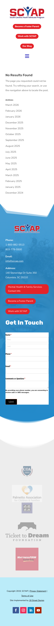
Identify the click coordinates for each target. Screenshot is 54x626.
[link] (27, 18)
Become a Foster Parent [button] (27, 26)
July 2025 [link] (10, 152)
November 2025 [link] (14, 128)
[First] (27, 339)
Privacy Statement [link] (38, 591)
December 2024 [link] (14, 192)
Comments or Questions (18, 378)
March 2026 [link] (12, 105)
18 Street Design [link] (36, 600)
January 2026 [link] (12, 116)
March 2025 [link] (12, 175)
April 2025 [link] (11, 169)
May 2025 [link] (11, 163)
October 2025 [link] (13, 134)
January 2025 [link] (12, 187)
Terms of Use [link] (27, 595)
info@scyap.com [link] (14, 261)
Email (11, 366)
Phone (11, 354)
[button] (16, 610)
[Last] (27, 346)
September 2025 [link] (14, 140)
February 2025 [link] (13, 181)
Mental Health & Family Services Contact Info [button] (25, 288)
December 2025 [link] (14, 122)
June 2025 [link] (11, 157)
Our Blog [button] (27, 46)
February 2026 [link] (13, 110)
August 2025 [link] (12, 146)
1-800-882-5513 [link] (14, 244)
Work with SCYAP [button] (27, 36)
